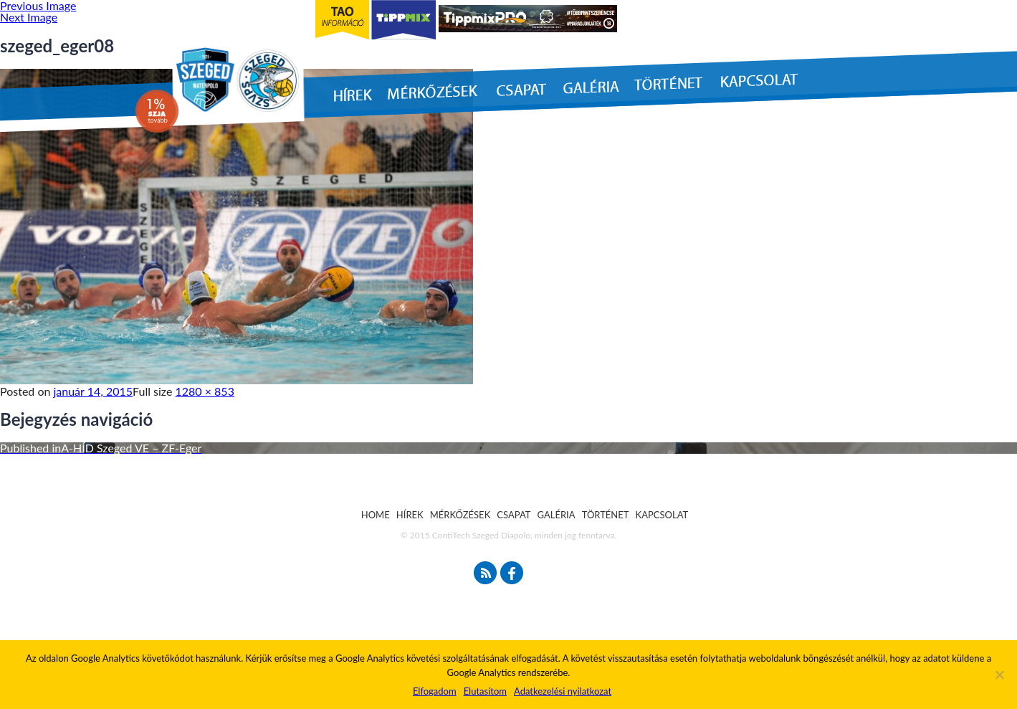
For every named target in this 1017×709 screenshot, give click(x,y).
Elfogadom (435, 691)
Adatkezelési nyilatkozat (562, 691)
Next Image (28, 17)
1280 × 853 (205, 391)
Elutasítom (485, 691)
